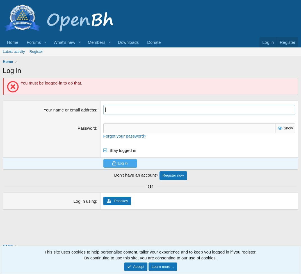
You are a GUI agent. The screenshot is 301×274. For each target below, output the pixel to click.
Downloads (128, 42)
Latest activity (14, 51)
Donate (154, 42)
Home (12, 42)
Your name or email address (70, 110)
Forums (34, 42)
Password (86, 128)
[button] (45, 42)
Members (97, 42)
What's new (64, 42)
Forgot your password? (124, 136)
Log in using (84, 201)
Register (36, 51)
